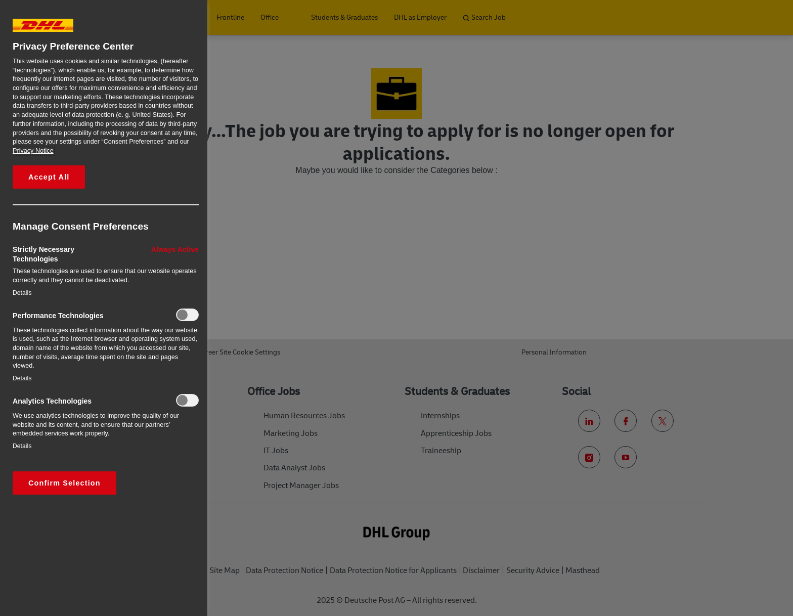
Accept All (48, 177)
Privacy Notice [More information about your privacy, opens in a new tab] (33, 150)
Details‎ (22, 292)
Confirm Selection (64, 483)
